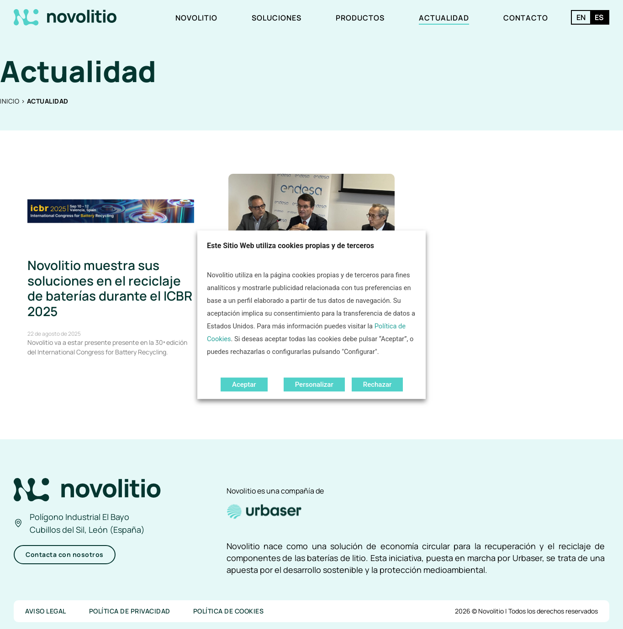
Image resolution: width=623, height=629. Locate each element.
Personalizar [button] (314, 384)
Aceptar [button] (244, 384)
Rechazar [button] (377, 384)
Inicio (9, 101)
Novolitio (196, 18)
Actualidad (444, 18)
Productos (360, 18)
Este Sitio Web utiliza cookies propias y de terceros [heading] (290, 245)
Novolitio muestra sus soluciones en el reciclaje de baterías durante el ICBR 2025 (109, 288)
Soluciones (276, 18)
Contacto (525, 18)
